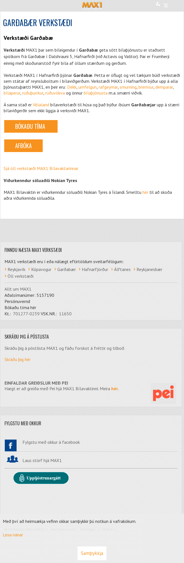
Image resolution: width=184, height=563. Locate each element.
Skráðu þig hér (17, 359)
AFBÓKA (23, 145)
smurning (128, 87)
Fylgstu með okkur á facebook (51, 442)
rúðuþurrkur (32, 93)
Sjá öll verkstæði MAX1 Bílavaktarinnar (41, 168)
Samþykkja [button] (92, 553)
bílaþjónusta (96, 93)
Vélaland (41, 104)
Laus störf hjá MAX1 (42, 460)
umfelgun (87, 87)
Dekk (71, 87)
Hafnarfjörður (95, 269)
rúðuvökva (55, 93)
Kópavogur (41, 269)
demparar (164, 87)
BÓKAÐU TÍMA (31, 126)
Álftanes (122, 269)
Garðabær (66, 269)
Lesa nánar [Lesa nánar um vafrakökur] (13, 534)
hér (145, 192)
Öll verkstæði (20, 276)
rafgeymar (108, 87)
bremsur (145, 87)
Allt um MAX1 (17, 289)
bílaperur (12, 93)
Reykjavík (16, 269)
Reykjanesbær (149, 269)
